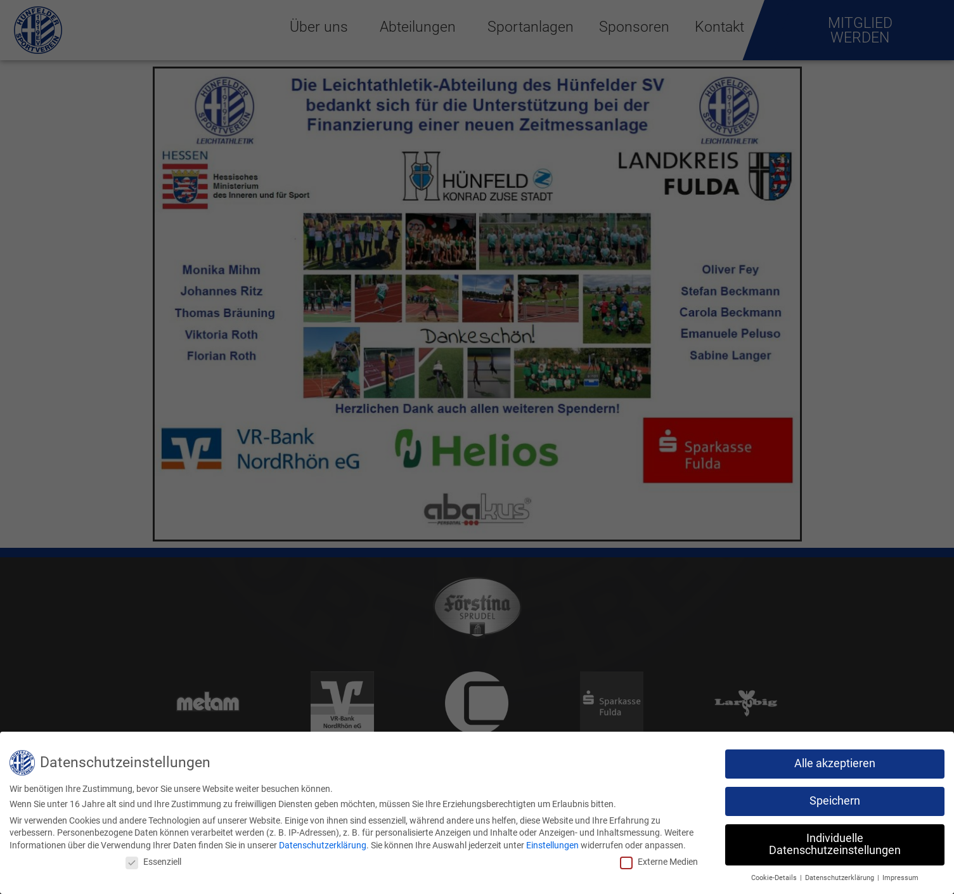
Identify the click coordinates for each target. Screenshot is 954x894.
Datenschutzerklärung (322, 845)
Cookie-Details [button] (775, 878)
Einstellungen (552, 845)
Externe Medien (659, 862)
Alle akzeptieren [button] (834, 763)
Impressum (900, 878)
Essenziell (153, 862)
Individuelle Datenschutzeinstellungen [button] (835, 844)
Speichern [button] (834, 800)
